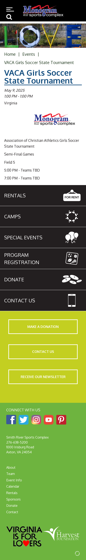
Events (28, 54)
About (10, 467)
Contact (12, 512)
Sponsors (13, 499)
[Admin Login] (72, 553)
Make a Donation (43, 326)
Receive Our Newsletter (43, 377)
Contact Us (43, 351)
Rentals (12, 493)
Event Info (14, 480)
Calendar (12, 486)
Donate (12, 505)
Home (10, 54)
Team (10, 474)
